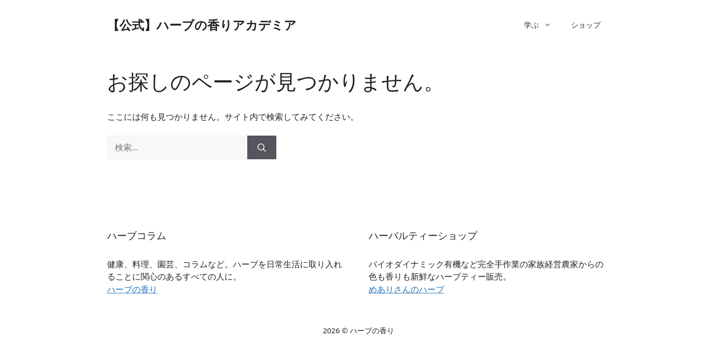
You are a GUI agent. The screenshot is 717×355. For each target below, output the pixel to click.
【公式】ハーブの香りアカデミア (202, 24)
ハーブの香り (132, 289)
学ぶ (542, 24)
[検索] (261, 147)
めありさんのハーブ (406, 289)
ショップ (586, 25)
